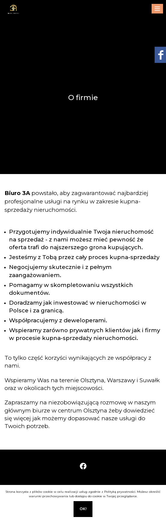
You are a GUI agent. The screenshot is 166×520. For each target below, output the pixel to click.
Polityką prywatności (119, 492)
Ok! (83, 509)
